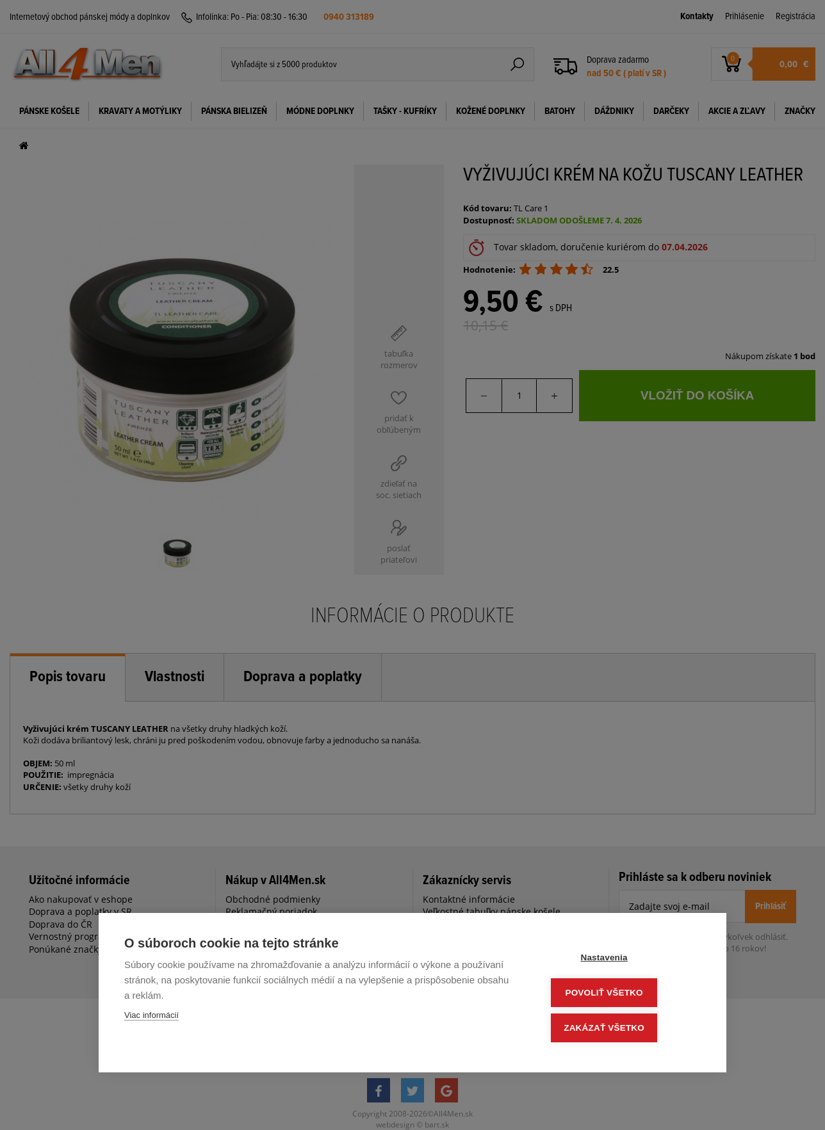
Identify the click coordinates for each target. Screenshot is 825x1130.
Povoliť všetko (623, 994)
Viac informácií (151, 1019)
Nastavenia (623, 960)
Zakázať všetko (624, 1028)
